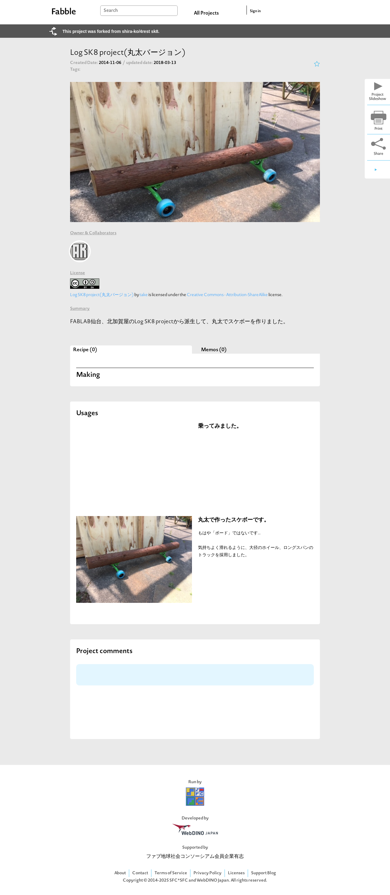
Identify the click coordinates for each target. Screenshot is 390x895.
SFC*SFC (178, 880)
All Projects (206, 13)
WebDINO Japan (213, 880)
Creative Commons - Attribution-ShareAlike (227, 295)
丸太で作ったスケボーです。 (233, 520)
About (120, 873)
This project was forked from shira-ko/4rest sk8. (110, 31)
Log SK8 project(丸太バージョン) (102, 295)
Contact (140, 873)
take (144, 295)
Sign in (255, 11)
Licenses (236, 873)
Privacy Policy (207, 873)
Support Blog (263, 873)
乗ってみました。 (220, 426)
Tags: (75, 69)
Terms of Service (170, 873)
